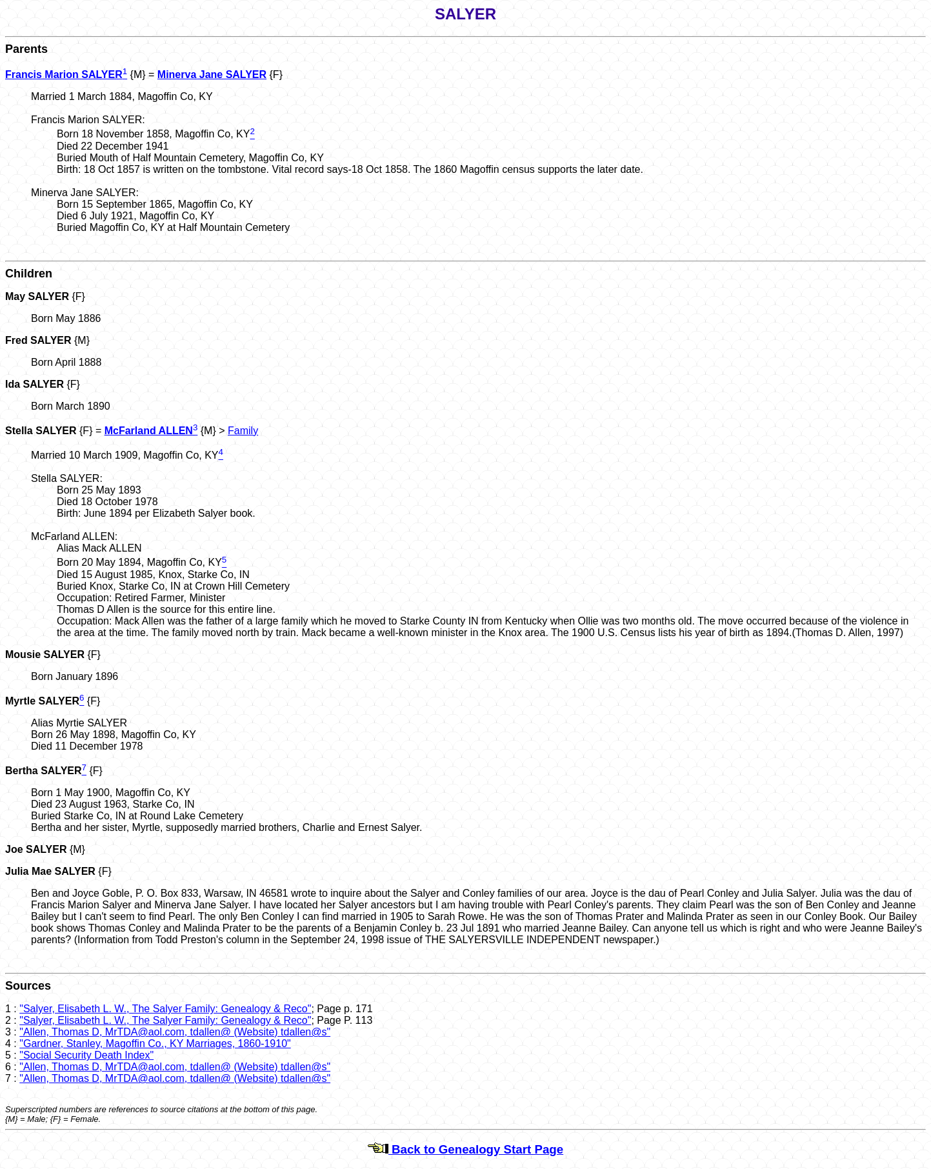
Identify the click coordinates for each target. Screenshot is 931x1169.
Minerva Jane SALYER (211, 74)
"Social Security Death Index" (86, 1055)
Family (243, 430)
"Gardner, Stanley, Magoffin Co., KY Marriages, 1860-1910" (154, 1043)
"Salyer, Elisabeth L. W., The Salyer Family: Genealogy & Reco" (165, 1008)
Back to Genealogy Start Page (465, 1149)
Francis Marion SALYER (64, 74)
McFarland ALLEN (149, 430)
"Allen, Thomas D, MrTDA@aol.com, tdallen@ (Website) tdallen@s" (174, 1031)
